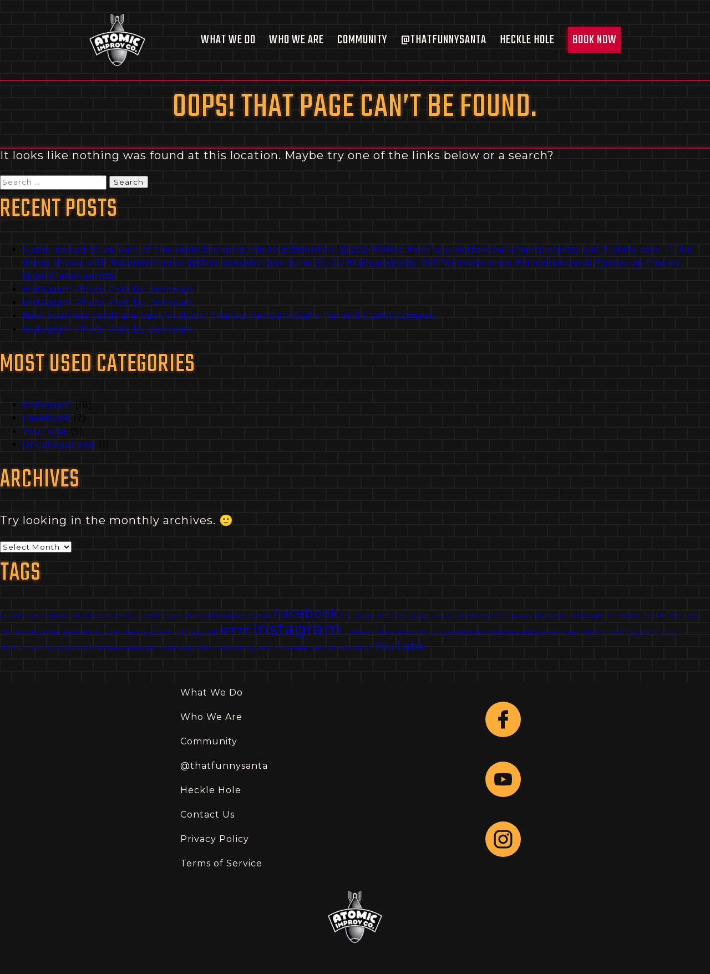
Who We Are (296, 40)
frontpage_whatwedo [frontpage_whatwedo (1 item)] (531, 615)
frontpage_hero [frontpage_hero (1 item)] (367, 615)
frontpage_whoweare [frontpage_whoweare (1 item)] (605, 615)
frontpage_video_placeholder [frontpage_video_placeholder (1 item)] (444, 615)
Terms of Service (221, 863)
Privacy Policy (214, 839)
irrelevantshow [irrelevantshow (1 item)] (370, 632)
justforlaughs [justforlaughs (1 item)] (420, 632)
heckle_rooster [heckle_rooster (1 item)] (149, 632)
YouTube (45, 431)
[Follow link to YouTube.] (503, 779)
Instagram (47, 404)
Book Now (594, 40)
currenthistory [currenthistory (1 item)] (159, 615)
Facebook (46, 418)
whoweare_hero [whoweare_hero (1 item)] (245, 648)
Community (362, 40)
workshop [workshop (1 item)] (354, 648)
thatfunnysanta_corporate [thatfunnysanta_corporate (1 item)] (44, 648)
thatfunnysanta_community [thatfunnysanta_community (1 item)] (629, 632)
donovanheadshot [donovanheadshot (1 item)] (216, 615)
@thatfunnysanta (443, 40)
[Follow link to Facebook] (503, 719)
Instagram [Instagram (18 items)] (297, 628)
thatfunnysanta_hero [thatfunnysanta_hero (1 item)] (125, 648)
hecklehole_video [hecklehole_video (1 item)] (93, 632)
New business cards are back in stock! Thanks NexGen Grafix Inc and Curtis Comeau (229, 316)
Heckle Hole (527, 40)
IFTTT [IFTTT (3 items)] (235, 631)
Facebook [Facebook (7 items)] (305, 613)
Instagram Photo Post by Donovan (107, 289)
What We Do (228, 40)
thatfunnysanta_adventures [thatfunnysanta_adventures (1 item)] (533, 632)
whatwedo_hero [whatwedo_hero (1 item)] (190, 648)
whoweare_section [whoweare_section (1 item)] (305, 648)
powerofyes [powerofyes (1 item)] (464, 632)
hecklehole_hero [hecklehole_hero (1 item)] (670, 615)
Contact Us (207, 814)
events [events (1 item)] (259, 615)
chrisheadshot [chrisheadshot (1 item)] (108, 615)
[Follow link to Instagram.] (503, 839)
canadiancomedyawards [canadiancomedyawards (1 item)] (41, 615)
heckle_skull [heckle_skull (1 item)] (197, 632)
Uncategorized (59, 444)
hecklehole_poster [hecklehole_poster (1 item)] (30, 632)
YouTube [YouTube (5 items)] (399, 646)
